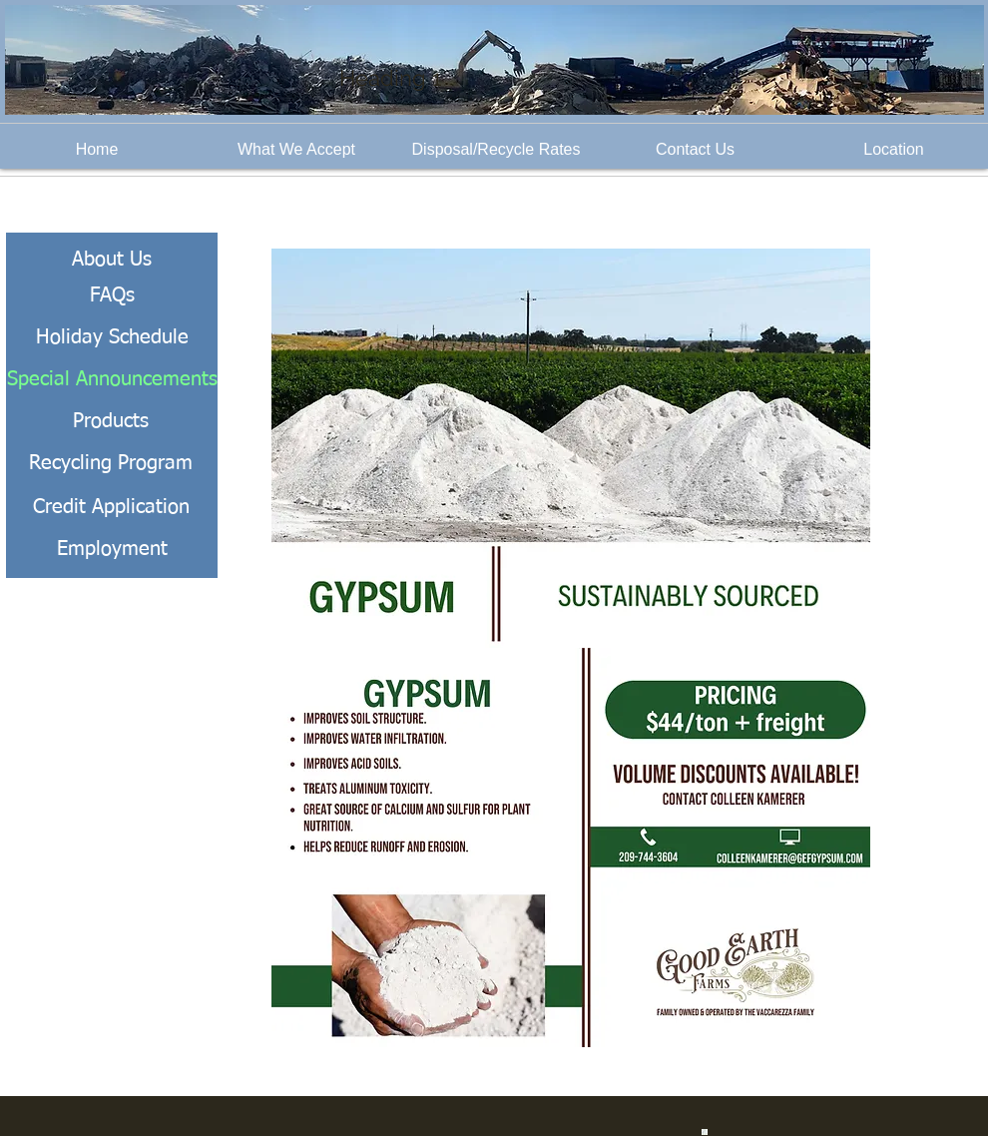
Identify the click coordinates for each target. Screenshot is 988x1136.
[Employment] (112, 549)
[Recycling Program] (111, 463)
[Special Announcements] (112, 379)
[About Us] (112, 259)
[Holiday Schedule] (112, 337)
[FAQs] (112, 295)
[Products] (111, 421)
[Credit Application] (111, 507)
